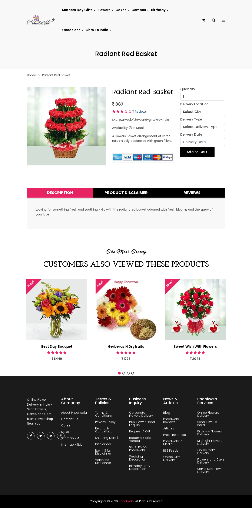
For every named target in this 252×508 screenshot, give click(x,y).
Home (31, 75)
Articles (168, 428)
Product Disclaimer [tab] (126, 192)
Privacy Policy (105, 421)
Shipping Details (107, 437)
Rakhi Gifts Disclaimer (103, 452)
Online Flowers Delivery (208, 414)
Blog (166, 412)
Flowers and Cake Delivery (210, 461)
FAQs (65, 431)
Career (66, 425)
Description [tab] (60, 192)
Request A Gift (139, 431)
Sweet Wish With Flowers (195, 346)
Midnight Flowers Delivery (209, 442)
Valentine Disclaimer (103, 461)
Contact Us (69, 419)
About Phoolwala (74, 412)
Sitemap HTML (71, 444)
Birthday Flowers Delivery (209, 433)
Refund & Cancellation (105, 430)
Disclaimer (103, 444)
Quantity (187, 89)
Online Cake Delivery (206, 452)
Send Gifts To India (207, 423)
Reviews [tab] (191, 192)
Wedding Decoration (137, 458)
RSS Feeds (170, 450)
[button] (119, 373)
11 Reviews (139, 111)
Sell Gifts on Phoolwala (138, 449)
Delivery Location (194, 104)
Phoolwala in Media (172, 443)
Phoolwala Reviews (171, 420)
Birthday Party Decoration (139, 467)
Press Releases (174, 434)
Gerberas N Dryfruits (126, 346)
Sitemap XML (70, 438)
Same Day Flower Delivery (210, 470)
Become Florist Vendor (140, 439)
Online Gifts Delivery (171, 458)
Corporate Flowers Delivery (141, 414)
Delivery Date (191, 134)
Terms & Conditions (103, 414)
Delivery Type (191, 119)
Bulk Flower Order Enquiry (142, 423)
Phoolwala (126, 501)
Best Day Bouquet (56, 346)
